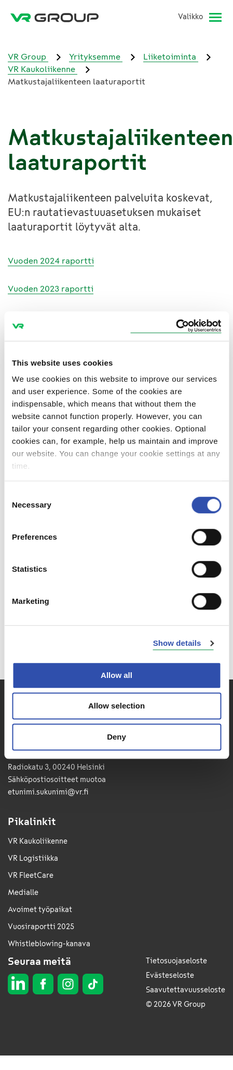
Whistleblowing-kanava (49, 943)
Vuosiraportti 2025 (41, 926)
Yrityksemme (95, 57)
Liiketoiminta (170, 57)
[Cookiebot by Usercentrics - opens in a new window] (175, 326)
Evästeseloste (170, 975)
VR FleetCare (30, 875)
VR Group (28, 57)
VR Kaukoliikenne (42, 69)
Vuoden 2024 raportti (51, 261)
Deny (116, 736)
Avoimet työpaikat (40, 909)
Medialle (23, 892)
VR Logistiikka (33, 858)
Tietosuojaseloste (176, 961)
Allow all (116, 675)
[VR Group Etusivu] (58, 17)
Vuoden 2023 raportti (50, 289)
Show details (177, 643)
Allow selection (116, 705)
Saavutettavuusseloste (185, 990)
